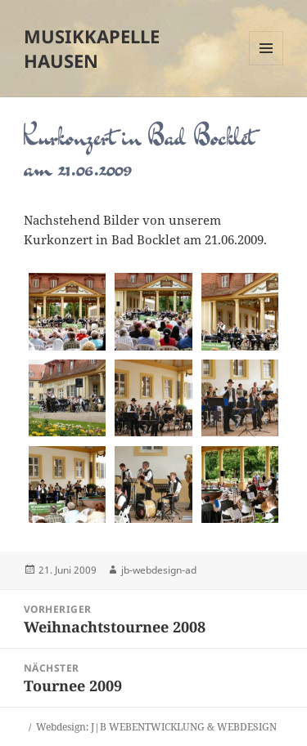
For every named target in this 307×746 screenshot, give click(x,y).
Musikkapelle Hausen (92, 48)
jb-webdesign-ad (158, 570)
